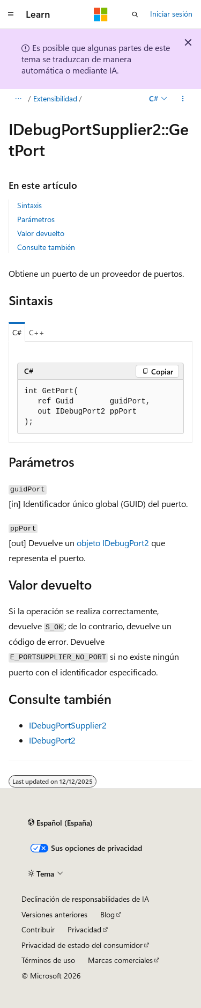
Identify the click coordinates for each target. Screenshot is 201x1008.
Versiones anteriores (54, 914)
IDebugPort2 (52, 740)
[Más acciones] (183, 98)
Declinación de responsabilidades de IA (85, 899)
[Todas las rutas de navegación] (18, 98)
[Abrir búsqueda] (135, 14)
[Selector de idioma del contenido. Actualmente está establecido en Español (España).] (60, 823)
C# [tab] (16, 332)
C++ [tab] (36, 332)
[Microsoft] (101, 14)
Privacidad (84, 929)
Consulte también (46, 247)
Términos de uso (48, 960)
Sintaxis (29, 205)
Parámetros (36, 219)
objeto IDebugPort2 (113, 542)
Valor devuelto (40, 233)
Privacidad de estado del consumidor (82, 945)
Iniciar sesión (171, 14)
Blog (107, 914)
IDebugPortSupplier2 (68, 725)
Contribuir (38, 929)
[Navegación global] (10, 14)
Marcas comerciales (120, 960)
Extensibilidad (55, 98)
